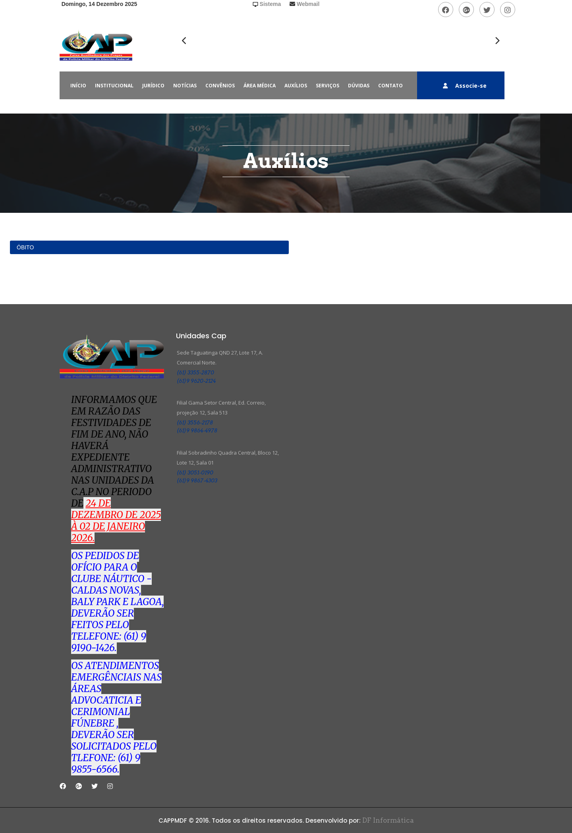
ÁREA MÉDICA (259, 85)
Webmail (308, 4)
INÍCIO (78, 85)
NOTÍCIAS (185, 85)
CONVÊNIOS (220, 85)
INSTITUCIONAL (114, 85)
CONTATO (390, 85)
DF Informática (387, 820)
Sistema (270, 4)
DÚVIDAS (358, 85)
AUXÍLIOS (295, 85)
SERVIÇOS (327, 85)
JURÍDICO (153, 85)
